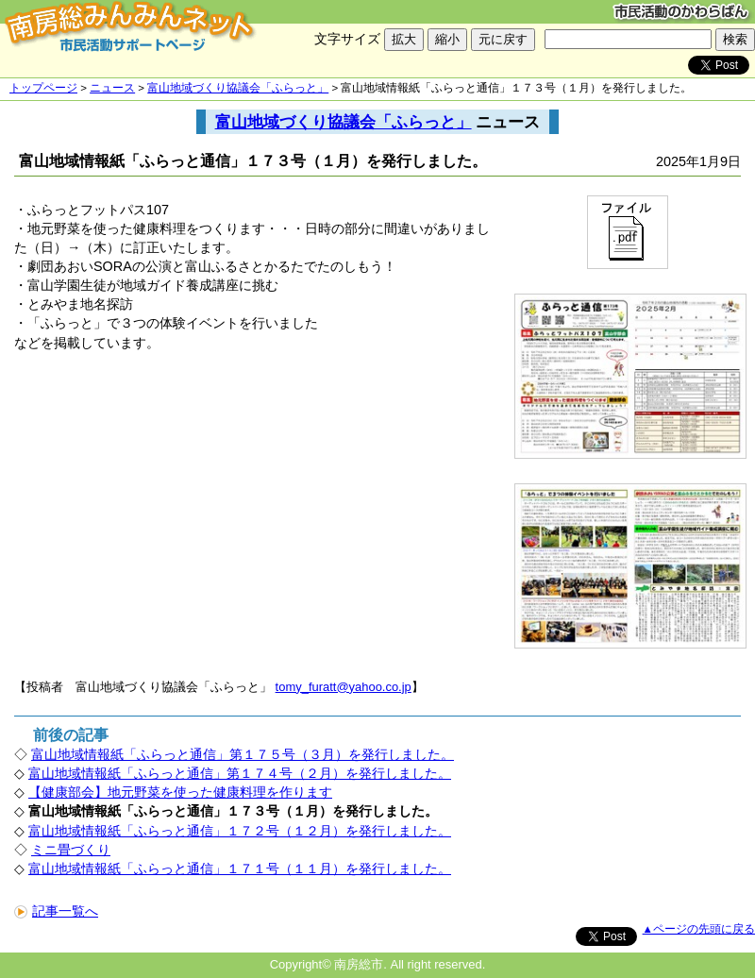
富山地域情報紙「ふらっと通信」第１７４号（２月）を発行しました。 (239, 773)
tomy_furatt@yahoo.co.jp (343, 687)
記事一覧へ (56, 911)
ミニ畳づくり (70, 849)
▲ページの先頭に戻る (699, 929)
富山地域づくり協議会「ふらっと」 (237, 87)
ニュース (112, 87)
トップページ (43, 87)
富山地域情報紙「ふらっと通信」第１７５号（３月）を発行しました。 (242, 754)
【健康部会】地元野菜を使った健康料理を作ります (180, 792)
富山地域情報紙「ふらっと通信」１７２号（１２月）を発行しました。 (239, 830)
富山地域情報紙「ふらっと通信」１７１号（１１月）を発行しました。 (239, 868)
